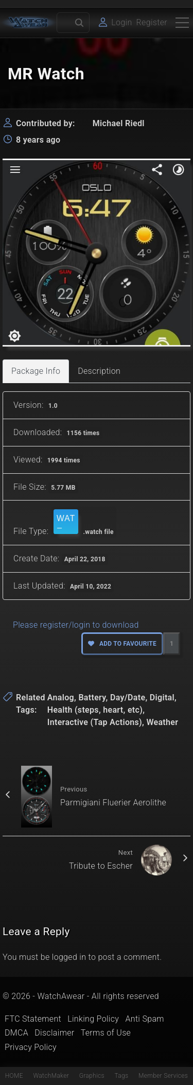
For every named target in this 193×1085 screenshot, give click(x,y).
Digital (162, 697)
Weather (162, 722)
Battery (92, 697)
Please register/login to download (76, 625)
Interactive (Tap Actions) (94, 722)
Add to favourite (122, 643)
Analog (60, 697)
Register (151, 22)
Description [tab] (99, 371)
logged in (69, 957)
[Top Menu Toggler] (182, 22)
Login (121, 22)
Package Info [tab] (35, 371)
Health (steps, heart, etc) (95, 710)
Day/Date (128, 697)
